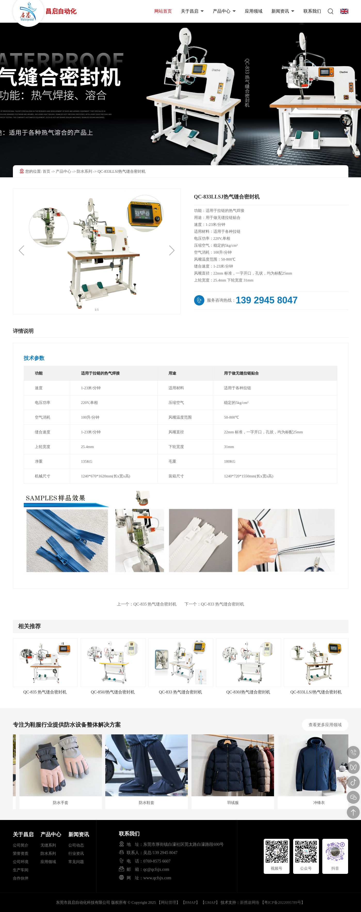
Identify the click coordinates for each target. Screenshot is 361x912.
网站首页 (163, 11)
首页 (47, 171)
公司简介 (20, 845)
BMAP (190, 902)
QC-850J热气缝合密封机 (113, 692)
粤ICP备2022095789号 (282, 902)
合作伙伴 (20, 878)
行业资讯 (76, 853)
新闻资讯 (282, 11)
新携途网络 (249, 902)
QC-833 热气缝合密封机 (214, 604)
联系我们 (312, 11)
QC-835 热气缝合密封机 (147, 604)
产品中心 (224, 11)
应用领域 (253, 11)
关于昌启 (192, 11)
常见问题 (76, 862)
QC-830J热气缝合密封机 (248, 692)
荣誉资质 (20, 853)
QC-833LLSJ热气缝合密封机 (316, 692)
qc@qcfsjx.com (156, 869)
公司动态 (76, 845)
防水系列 (85, 171)
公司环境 (20, 862)
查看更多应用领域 (325, 725)
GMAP (210, 902)
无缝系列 (48, 845)
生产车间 (20, 870)
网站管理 (168, 902)
